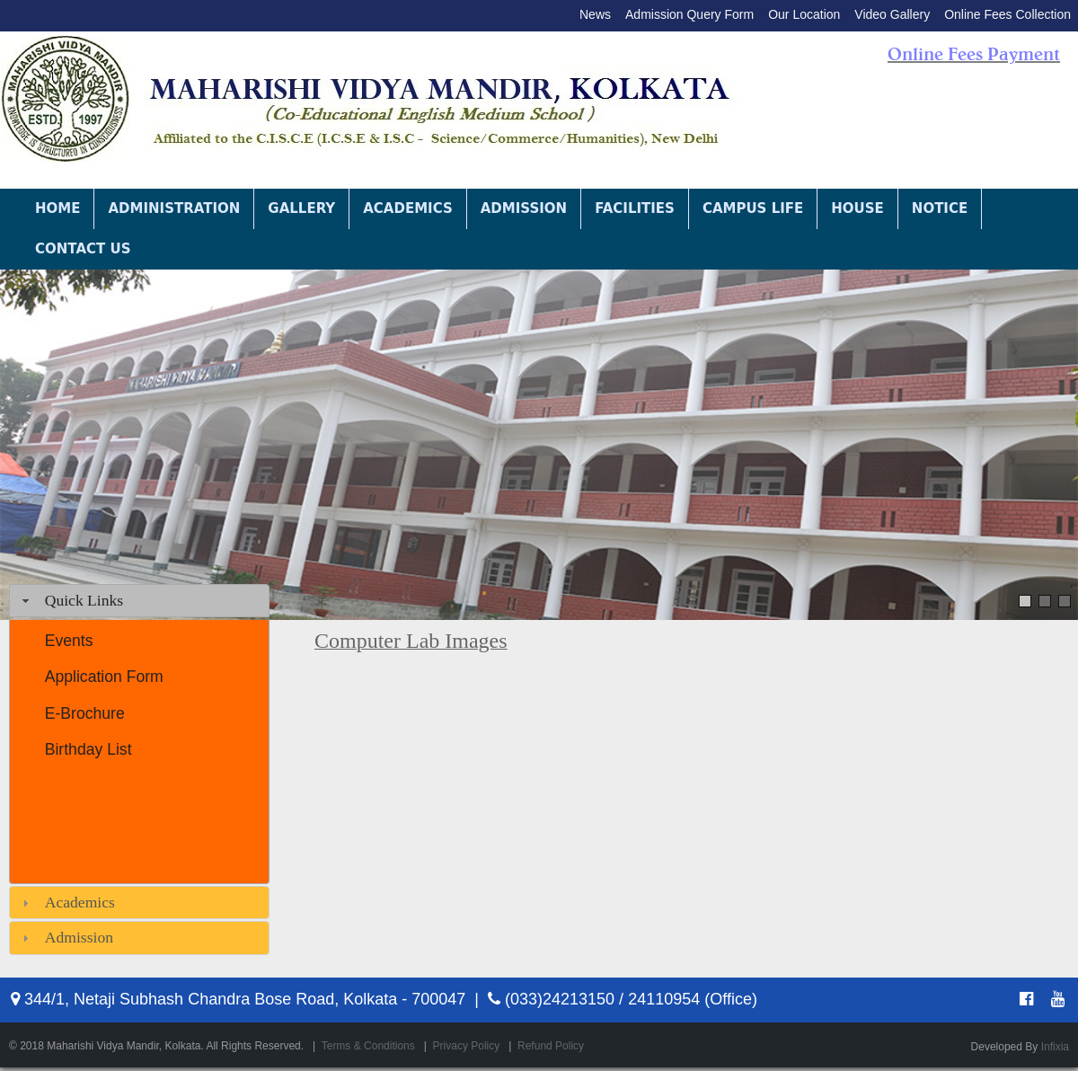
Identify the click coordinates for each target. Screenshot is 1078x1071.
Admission (524, 208)
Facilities (635, 208)
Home (57, 208)
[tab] (139, 600)
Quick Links (84, 600)
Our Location (804, 14)
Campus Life (752, 208)
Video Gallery (892, 14)
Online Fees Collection (1007, 14)
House (857, 208)
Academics (408, 208)
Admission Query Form (689, 14)
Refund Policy (550, 1046)
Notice (940, 208)
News (595, 14)
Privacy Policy (466, 1046)
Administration (174, 208)
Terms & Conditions (368, 1046)
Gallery (301, 208)
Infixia (1055, 1046)
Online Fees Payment (974, 54)
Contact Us (82, 249)
